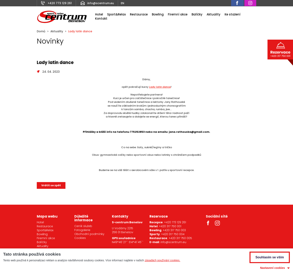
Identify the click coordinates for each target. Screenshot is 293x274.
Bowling (158, 14)
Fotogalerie (82, 230)
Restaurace (139, 14)
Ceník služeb (83, 226)
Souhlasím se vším (269, 257)
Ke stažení (232, 14)
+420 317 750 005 (180, 238)
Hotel (99, 14)
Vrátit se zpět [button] (51, 185)
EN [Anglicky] (122, 3)
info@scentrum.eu (100, 3)
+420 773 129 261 (60, 3)
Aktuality (213, 14)
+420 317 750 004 (172, 234)
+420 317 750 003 (174, 230)
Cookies (80, 238)
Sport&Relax (116, 14)
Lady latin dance (160, 87)
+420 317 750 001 (170, 226)
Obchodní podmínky (89, 234)
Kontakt (101, 18)
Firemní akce (177, 14)
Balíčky (197, 14)
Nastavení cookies (272, 267)
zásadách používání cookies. (162, 260)
